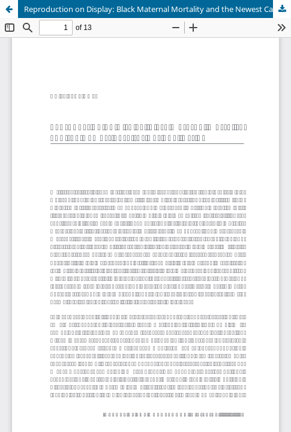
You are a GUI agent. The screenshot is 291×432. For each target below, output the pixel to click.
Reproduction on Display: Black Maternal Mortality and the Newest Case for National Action (157, 9)
